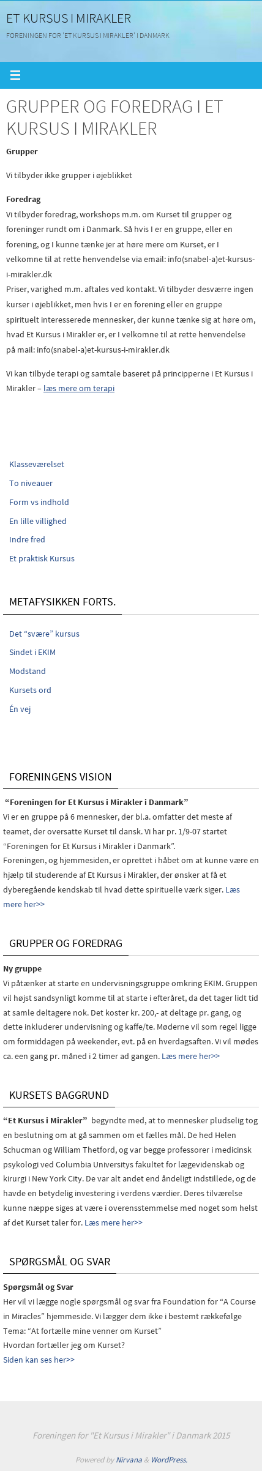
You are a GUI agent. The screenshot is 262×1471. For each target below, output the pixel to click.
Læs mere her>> (191, 1055)
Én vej (20, 708)
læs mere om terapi (78, 388)
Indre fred (27, 539)
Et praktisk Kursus (42, 558)
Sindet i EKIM (32, 651)
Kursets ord (30, 689)
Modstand (27, 670)
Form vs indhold (39, 501)
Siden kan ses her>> (39, 1359)
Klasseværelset (36, 464)
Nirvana (129, 1459)
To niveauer (31, 482)
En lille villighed (38, 520)
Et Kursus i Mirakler (68, 17)
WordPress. (169, 1459)
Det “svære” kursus (44, 633)
